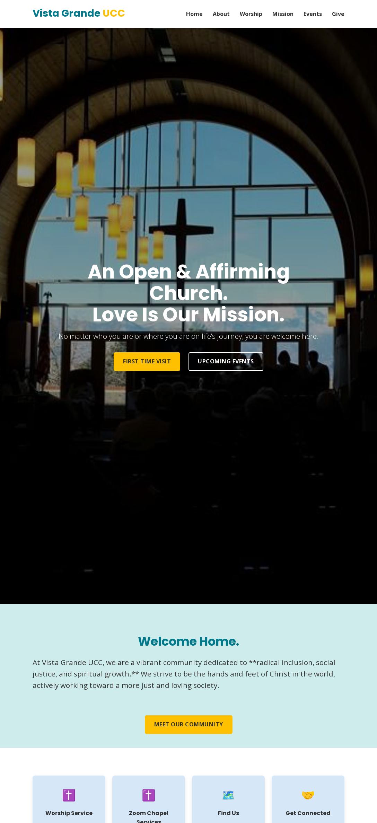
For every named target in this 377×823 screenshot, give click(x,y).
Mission (282, 14)
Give (338, 14)
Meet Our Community (188, 724)
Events (313, 14)
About (221, 14)
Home (194, 14)
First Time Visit (147, 361)
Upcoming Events (226, 361)
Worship (251, 14)
